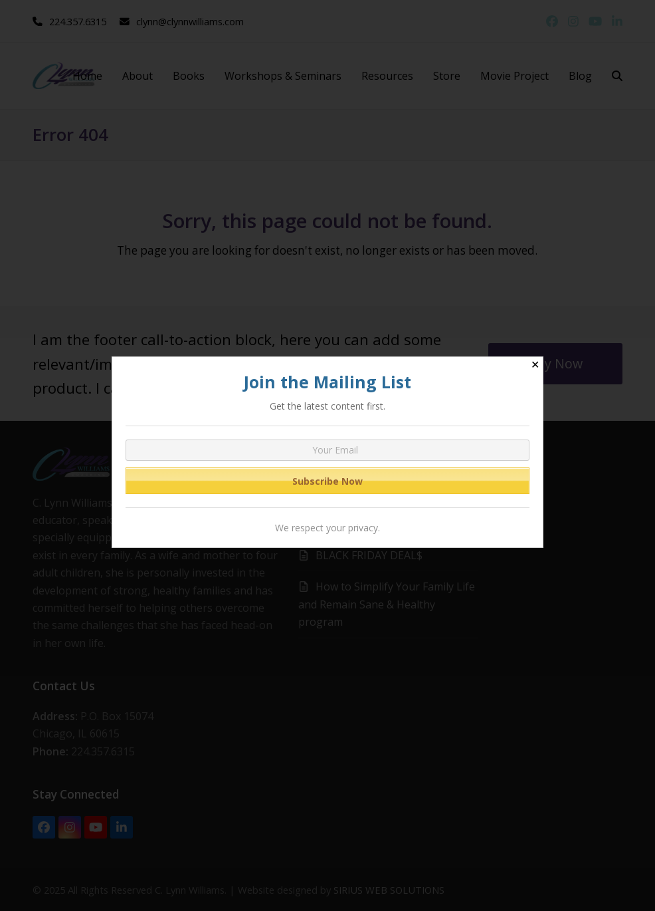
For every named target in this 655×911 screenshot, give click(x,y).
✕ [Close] (535, 364)
